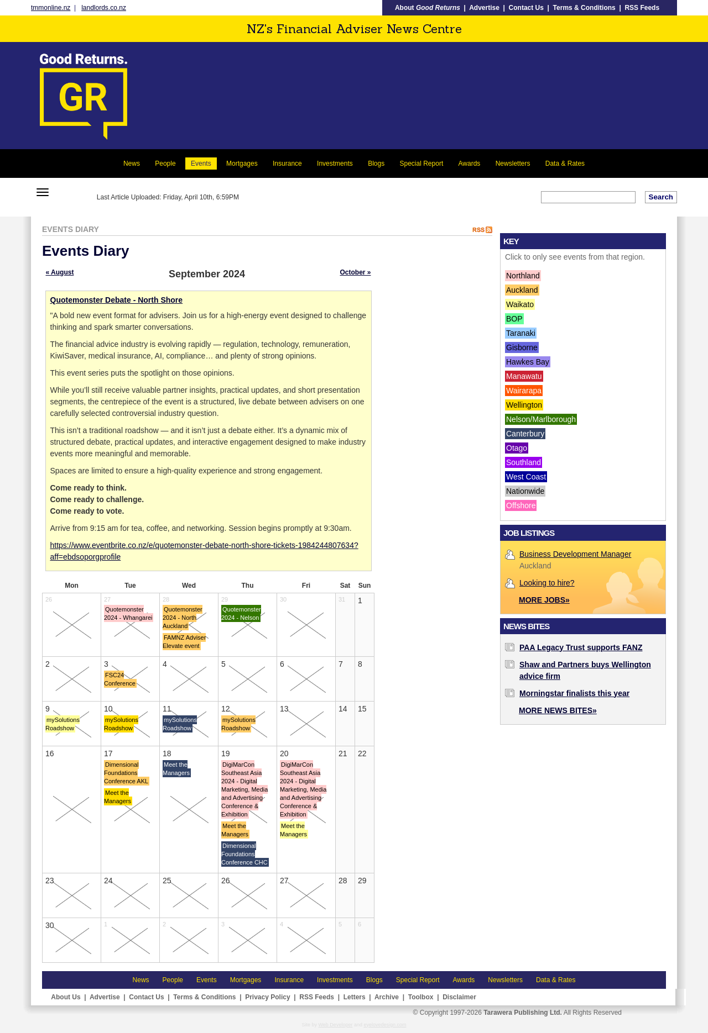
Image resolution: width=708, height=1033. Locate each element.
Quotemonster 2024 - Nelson (241, 613)
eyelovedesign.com (384, 1024)
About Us (65, 997)
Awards (470, 163)
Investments (335, 163)
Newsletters (513, 163)
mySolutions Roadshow (62, 723)
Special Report (422, 163)
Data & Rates (565, 163)
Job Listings (528, 532)
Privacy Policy (267, 997)
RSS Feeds (641, 8)
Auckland (522, 290)
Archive (386, 997)
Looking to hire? (547, 582)
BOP (514, 318)
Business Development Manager (575, 554)
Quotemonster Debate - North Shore (116, 300)
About (427, 8)
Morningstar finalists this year (574, 693)
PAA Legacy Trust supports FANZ (580, 647)
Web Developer (336, 1024)
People (165, 163)
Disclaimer (459, 997)
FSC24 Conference (120, 679)
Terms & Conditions (584, 8)
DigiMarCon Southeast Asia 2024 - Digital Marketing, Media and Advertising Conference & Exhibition (244, 789)
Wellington (524, 404)
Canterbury (525, 433)
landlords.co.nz (103, 8)
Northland (523, 275)
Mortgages (242, 163)
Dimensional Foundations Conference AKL (126, 772)
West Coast (526, 476)
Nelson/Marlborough (541, 419)
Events (201, 163)
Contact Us (526, 8)
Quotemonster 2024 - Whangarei (128, 613)
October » (355, 272)
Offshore (520, 505)
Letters (354, 997)
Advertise (484, 8)
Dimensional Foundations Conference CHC (244, 854)
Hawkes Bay (527, 361)
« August (60, 272)
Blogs (376, 163)
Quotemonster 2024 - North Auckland (182, 617)
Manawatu (524, 376)
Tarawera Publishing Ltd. (522, 1012)
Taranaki (520, 333)
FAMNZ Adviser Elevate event (184, 641)
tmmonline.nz (50, 8)
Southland (523, 462)
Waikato (520, 304)
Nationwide (525, 491)
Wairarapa (524, 390)
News (131, 163)
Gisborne (522, 347)
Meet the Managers (117, 796)
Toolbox (421, 997)
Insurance (287, 163)
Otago (516, 448)
